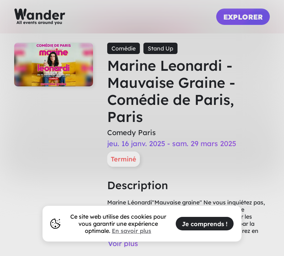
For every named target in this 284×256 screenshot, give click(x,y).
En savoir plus (131, 230)
